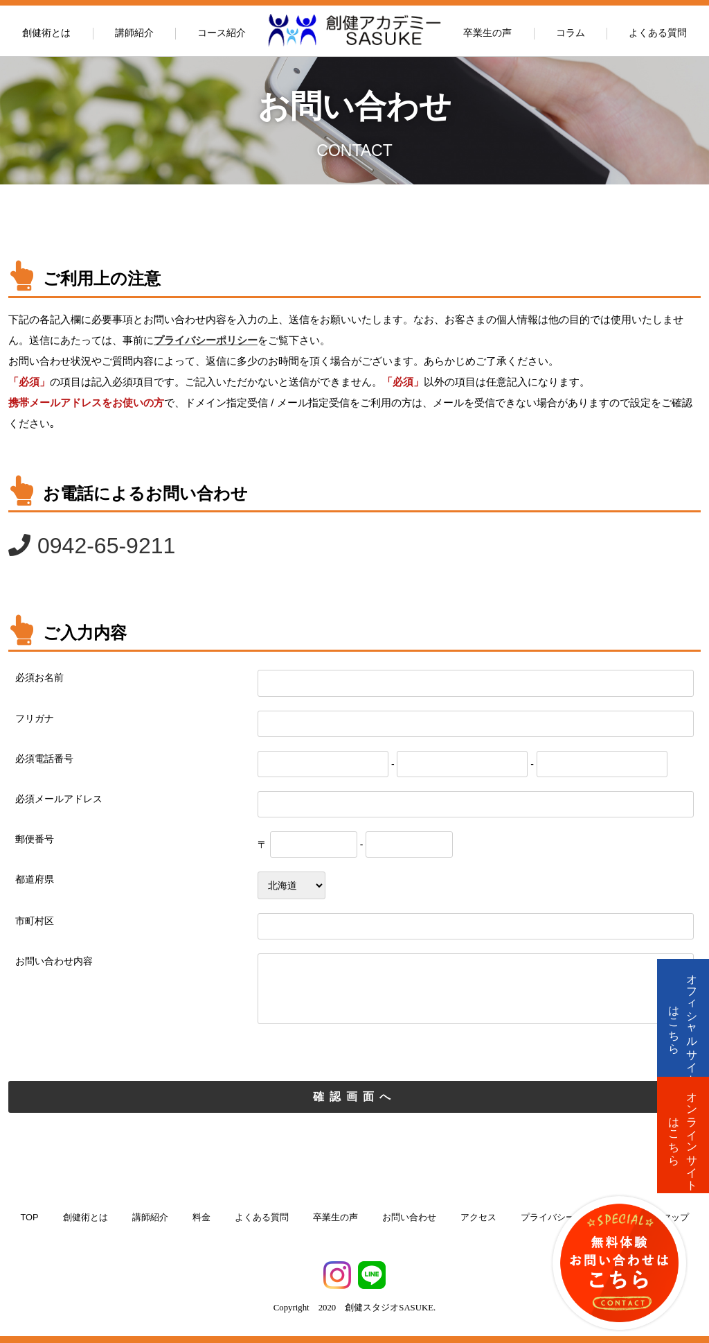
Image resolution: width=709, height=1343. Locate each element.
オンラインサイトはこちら (683, 1135)
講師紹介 (134, 32)
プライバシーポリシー (206, 340)
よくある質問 (658, 32)
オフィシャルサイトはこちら (683, 1023)
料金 (201, 1217)
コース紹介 (221, 32)
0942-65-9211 (106, 545)
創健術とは (46, 32)
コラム (570, 32)
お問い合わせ (409, 1217)
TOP (29, 1217)
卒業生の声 (487, 32)
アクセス (478, 1217)
